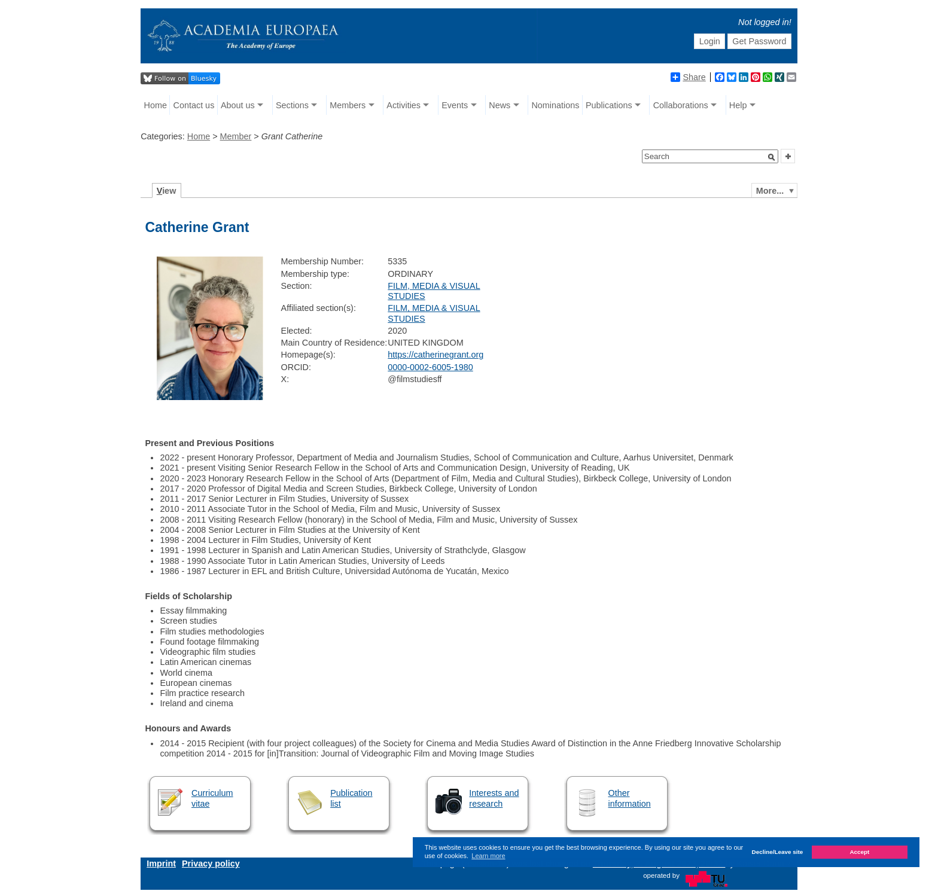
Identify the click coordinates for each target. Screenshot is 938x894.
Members (348, 105)
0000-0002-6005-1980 (430, 367)
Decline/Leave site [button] (777, 852)
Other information (629, 798)
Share (688, 77)
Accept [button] (859, 852)
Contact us (194, 105)
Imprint (161, 863)
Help (738, 105)
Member (236, 136)
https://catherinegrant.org (435, 354)
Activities (403, 105)
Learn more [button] (488, 855)
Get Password (759, 41)
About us (238, 105)
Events (454, 105)
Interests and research (494, 798)
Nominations (555, 105)
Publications (609, 105)
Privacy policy (211, 863)
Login (709, 41)
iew (166, 191)
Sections (292, 105)
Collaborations (680, 105)
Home (155, 105)
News (499, 105)
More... (770, 191)
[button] (771, 157)
